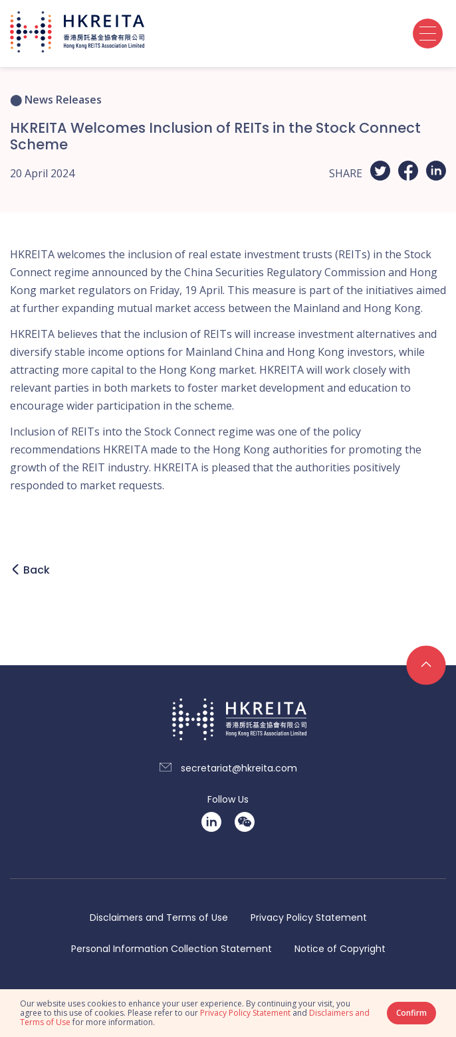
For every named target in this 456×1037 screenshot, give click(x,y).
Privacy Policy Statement (309, 917)
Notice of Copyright (340, 949)
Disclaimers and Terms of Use (159, 917)
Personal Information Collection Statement (171, 949)
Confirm (411, 1012)
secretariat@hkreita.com (239, 768)
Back (36, 570)
